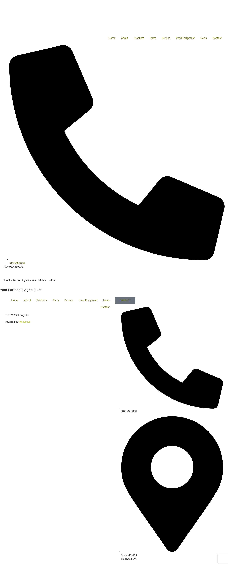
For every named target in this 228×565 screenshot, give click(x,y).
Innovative (24, 321)
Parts (153, 38)
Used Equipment (185, 38)
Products (139, 38)
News (203, 38)
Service (166, 38)
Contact (217, 38)
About (124, 38)
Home (111, 38)
